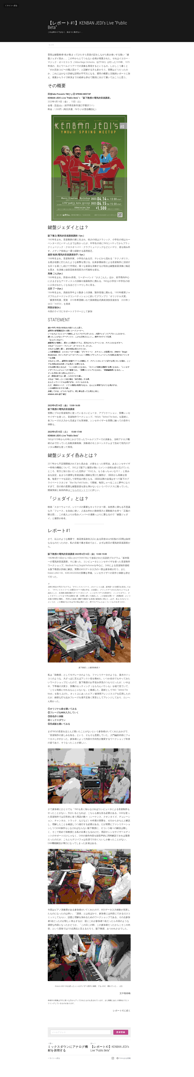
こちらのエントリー (64, 464)
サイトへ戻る (11, 6)
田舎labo (58, 101)
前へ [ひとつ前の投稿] (50, 1035)
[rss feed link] (128, 1049)
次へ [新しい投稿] (100, 1035)
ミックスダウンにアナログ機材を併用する (71, 1039)
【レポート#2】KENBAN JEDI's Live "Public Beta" (120, 1039)
